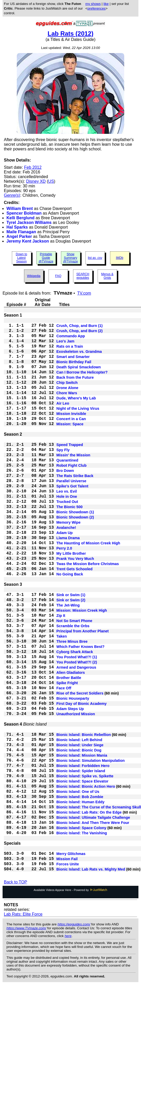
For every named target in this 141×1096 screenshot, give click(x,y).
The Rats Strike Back (74, 506)
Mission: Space (69, 445)
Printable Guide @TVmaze (46, 257)
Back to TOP (15, 989)
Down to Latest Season (21, 257)
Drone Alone (67, 402)
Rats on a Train (69, 352)
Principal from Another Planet (82, 692)
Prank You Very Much (75, 606)
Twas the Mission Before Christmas (87, 612)
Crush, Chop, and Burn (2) (79, 333)
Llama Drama (68, 581)
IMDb (119, 258)
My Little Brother (71, 599)
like (106, 4)
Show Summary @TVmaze (70, 257)
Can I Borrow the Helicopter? (81, 383)
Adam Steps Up (70, 785)
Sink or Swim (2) (70, 654)
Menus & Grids (107, 276)
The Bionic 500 (69, 544)
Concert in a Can (71, 439)
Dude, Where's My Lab (76, 414)
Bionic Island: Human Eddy (80, 896)
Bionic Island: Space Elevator (82, 871)
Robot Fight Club (71, 494)
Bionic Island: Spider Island (80, 858)
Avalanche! (66, 568)
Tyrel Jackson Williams (29, 222)
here (68, 1042)
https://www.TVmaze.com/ (26, 1035)
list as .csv (95, 258)
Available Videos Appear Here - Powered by (70, 996)
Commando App (70, 340)
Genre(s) (12, 195)
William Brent (19, 208)
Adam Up (64, 575)
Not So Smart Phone (74, 679)
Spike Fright (67, 754)
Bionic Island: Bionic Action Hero (85, 877)
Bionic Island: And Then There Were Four (92, 920)
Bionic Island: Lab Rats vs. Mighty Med (90, 975)
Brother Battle (68, 748)
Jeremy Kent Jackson (27, 241)
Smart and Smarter (73, 364)
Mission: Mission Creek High (81, 667)
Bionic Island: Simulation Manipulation (90, 846)
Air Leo (62, 420)
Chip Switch (66, 395)
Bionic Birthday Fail (73, 371)
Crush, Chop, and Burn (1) (79, 327)
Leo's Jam (65, 346)
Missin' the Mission (73, 481)
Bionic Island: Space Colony (81, 927)
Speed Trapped (69, 469)
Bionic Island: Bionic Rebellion (83, 815)
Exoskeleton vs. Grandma (79, 358)
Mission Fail (66, 963)
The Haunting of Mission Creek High (88, 587)
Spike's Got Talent (72, 519)
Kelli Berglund (20, 218)
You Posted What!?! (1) (76, 723)
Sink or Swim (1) (70, 648)
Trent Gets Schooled (74, 618)
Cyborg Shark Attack (74, 716)
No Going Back (69, 624)
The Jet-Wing (68, 661)
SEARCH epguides (82, 276)
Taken (61, 698)
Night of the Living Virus (77, 427)
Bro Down (65, 500)
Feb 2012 (33, 167)
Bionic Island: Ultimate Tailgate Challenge (93, 914)
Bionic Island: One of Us (77, 883)
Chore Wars (66, 408)
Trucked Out (67, 537)
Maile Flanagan (21, 232)
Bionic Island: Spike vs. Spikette (84, 865)
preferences (96, 8)
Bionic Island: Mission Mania (81, 840)
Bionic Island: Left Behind (79, 821)
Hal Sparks (17, 227)
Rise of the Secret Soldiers (79, 766)
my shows (93, 4)
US (51, 181)
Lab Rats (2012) (70, 33)
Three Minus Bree (72, 704)
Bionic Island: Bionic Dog (78, 833)
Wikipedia (33, 276)
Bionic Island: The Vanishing (81, 933)
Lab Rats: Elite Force (23, 1021)
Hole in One (66, 531)
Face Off (63, 760)
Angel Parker (19, 236)
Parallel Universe (71, 512)
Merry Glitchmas (70, 957)
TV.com (84, 293)
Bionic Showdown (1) (75, 550)
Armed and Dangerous (76, 735)
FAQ (58, 276)
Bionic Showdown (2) (75, 556)
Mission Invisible (71, 433)
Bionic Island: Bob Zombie (79, 889)
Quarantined (67, 488)
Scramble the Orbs (72, 685)
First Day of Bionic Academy (81, 779)
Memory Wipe (68, 562)
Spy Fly (62, 475)
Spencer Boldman (24, 213)
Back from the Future (75, 389)
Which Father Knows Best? (80, 710)
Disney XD (36, 181)
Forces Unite (67, 969)
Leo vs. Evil (66, 525)
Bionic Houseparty (72, 772)
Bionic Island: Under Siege (79, 827)
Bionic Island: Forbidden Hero (82, 852)
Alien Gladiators (70, 741)
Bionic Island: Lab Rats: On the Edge (89, 908)
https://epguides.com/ (74, 1031)
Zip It (60, 673)
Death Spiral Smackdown (78, 377)
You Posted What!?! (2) (76, 729)
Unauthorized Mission (75, 791)
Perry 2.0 (64, 593)
